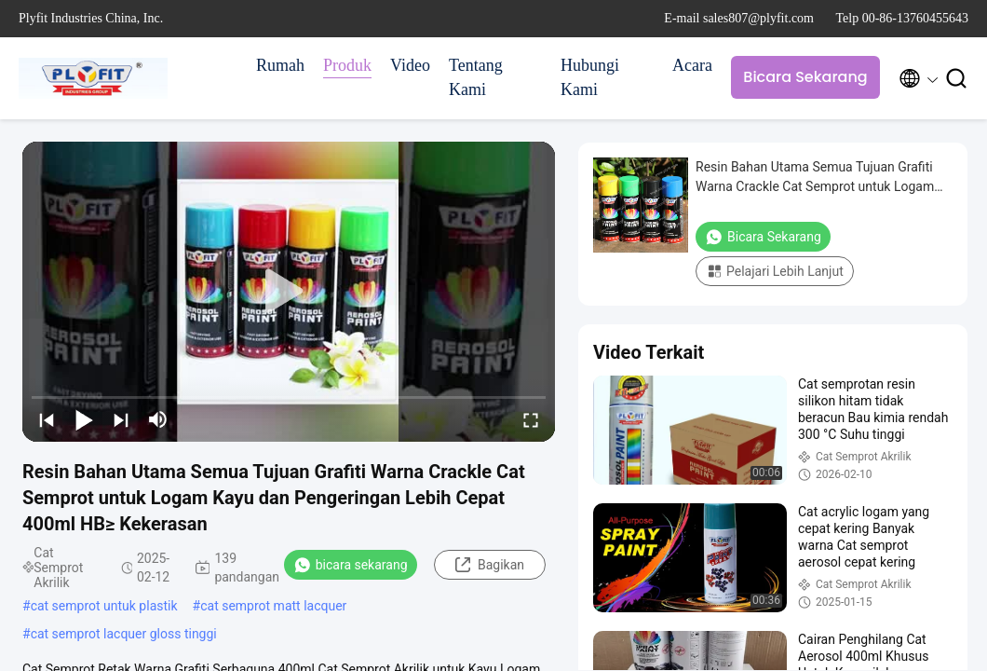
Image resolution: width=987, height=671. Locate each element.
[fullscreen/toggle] (530, 419)
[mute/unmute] (158, 419)
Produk (347, 65)
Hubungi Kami (590, 77)
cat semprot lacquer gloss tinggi (124, 633)
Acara (692, 65)
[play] (288, 291)
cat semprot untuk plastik (104, 605)
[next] (121, 419)
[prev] (46, 419)
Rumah (280, 65)
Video (410, 65)
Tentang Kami (476, 77)
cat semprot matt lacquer (273, 605)
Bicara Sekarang (805, 77)
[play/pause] (83, 419)
